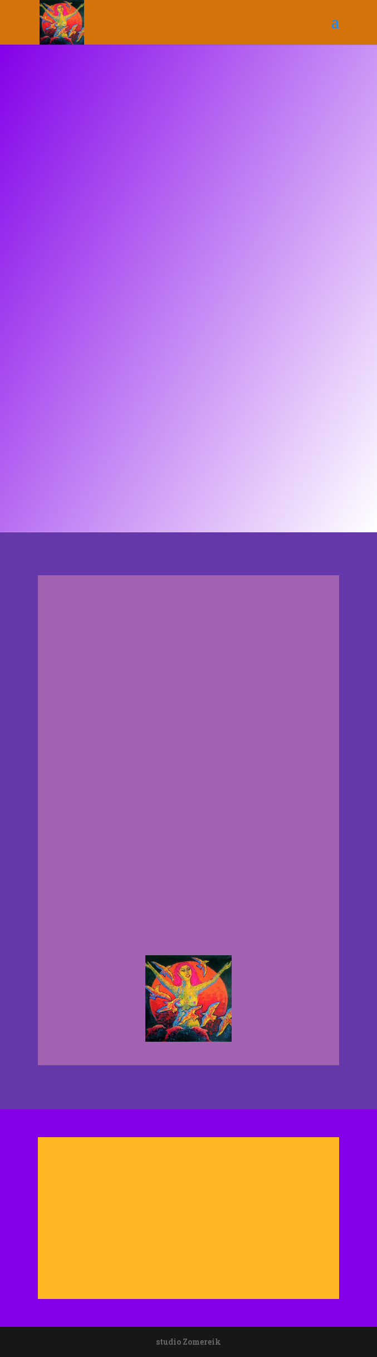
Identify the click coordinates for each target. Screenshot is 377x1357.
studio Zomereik (188, 1341)
